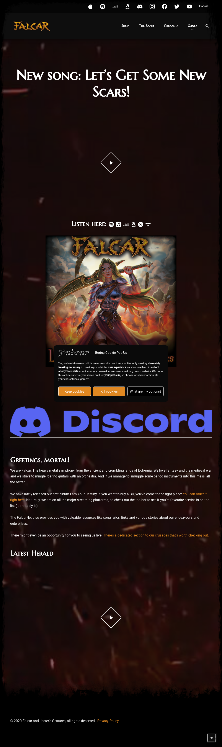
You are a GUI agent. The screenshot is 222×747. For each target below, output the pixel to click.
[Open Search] (207, 25)
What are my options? (145, 391)
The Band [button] (146, 25)
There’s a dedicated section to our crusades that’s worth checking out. (156, 535)
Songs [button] (192, 25)
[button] (90, 6)
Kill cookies (109, 391)
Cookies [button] (204, 6)
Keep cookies (74, 391)
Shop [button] (125, 25)
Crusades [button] (171, 25)
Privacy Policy (108, 721)
